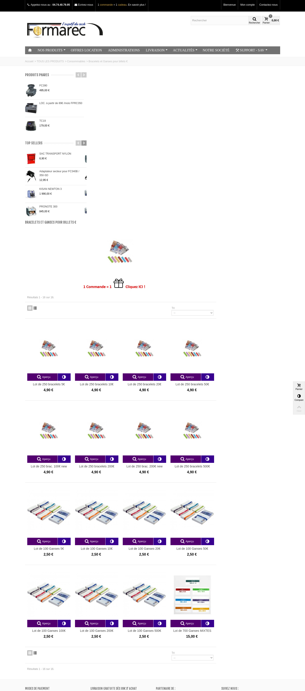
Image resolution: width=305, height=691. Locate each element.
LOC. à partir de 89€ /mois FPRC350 (60, 103)
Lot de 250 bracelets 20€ (209, 235)
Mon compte (247, 4)
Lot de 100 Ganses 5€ (114, 398)
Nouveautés (98, 618)
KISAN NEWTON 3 (50, 188)
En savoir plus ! (137, 4)
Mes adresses (165, 622)
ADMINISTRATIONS (124, 50)
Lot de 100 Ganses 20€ (209, 398)
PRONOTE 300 (48, 206)
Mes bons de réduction (170, 631)
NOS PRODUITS (51, 50)
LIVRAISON (157, 50)
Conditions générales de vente (44, 627)
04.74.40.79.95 (61, 4)
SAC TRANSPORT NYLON (55, 153)
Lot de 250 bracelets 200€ (161, 316)
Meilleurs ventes (101, 622)
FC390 (43, 85)
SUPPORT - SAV (252, 50)
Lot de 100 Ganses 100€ (114, 480)
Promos (96, 614)
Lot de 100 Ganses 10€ (161, 398)
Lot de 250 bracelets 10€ (161, 235)
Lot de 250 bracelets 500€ (256, 316)
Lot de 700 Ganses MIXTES (256, 480)
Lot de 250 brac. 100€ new (114, 316)
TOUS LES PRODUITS (50, 61)
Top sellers (34, 143)
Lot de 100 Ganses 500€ (209, 480)
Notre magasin (35, 614)
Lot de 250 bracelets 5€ (114, 235)
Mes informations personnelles (175, 627)
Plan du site (33, 622)
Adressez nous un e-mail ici (237, 645)
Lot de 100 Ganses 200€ (161, 480)
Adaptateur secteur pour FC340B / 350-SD (59, 173)
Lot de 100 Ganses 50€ (256, 398)
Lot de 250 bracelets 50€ (256, 235)
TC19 (42, 120)
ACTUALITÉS (185, 50)
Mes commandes (167, 614)
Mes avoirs (163, 618)
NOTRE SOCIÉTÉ (216, 50)
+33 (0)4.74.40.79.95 (239, 641)
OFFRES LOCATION (86, 50)
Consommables (76, 61)
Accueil (29, 61)
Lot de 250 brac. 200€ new (209, 316)
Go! (76, 673)
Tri (237, 159)
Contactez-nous (268, 4)
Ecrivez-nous (85, 4)
